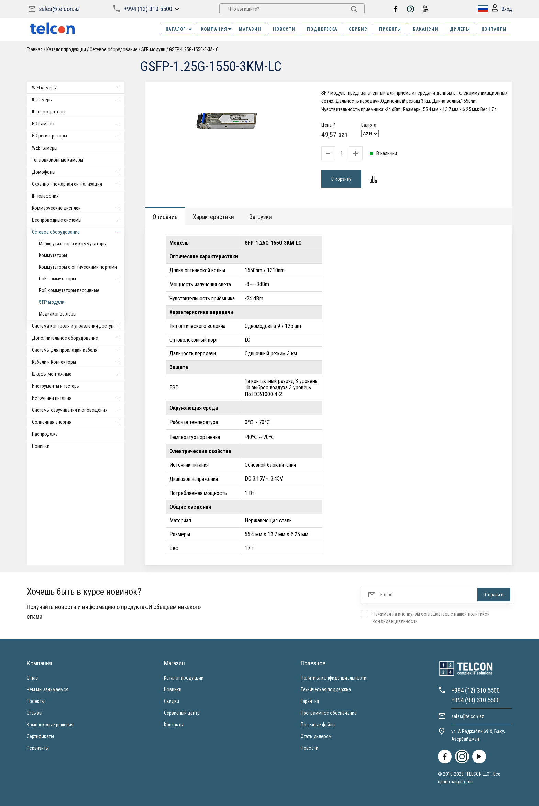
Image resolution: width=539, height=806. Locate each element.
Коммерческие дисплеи (78, 208)
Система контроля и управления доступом (78, 326)
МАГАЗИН (250, 29)
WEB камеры (44, 148)
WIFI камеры (78, 87)
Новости (309, 748)
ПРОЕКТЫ (390, 29)
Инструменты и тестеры (56, 386)
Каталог (179, 29)
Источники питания (78, 398)
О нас (32, 678)
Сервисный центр (182, 713)
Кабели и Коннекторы (78, 362)
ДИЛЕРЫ (460, 29)
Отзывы (34, 713)
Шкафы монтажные (78, 374)
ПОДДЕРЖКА (322, 29)
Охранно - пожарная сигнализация (78, 184)
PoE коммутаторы (81, 279)
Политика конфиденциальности (333, 678)
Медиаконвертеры (57, 314)
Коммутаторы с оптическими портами (78, 267)
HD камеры (78, 124)
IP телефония (45, 196)
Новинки (41, 446)
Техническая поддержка (326, 689)
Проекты (36, 701)
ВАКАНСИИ (425, 29)
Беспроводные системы (78, 220)
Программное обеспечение (329, 713)
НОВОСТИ (284, 29)
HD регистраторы (78, 136)
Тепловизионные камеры (57, 160)
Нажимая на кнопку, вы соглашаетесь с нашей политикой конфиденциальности (431, 617)
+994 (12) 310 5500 (148, 8)
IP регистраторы (48, 111)
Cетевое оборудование (114, 49)
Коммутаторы (53, 255)
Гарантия (310, 701)
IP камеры (78, 100)
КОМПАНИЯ (216, 29)
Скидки (171, 701)
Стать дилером (316, 736)
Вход (502, 9)
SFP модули (153, 49)
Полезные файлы (318, 724)
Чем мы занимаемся (47, 689)
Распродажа (45, 434)
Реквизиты (38, 748)
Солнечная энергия (78, 422)
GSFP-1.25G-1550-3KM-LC (194, 49)
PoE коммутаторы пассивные (69, 290)
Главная (35, 49)
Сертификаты (40, 736)
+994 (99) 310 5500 (475, 700)
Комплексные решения (50, 724)
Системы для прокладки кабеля (78, 350)
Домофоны (78, 172)
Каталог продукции (66, 49)
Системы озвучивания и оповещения (78, 410)
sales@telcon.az (59, 8)
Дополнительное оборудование (78, 338)
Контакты (174, 724)
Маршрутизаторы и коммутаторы (73, 243)
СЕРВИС (358, 29)
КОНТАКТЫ (494, 29)
